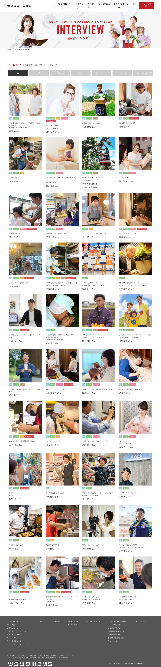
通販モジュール (12, 625)
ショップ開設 (147, 4)
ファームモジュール (14, 638)
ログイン (133, 4)
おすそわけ (77, 4)
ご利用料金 (89, 4)
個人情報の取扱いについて (117, 628)
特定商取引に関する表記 (116, 634)
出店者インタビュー (119, 4)
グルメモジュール (13, 631)
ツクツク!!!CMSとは (61, 4)
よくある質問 (72, 621)
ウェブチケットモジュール (16, 628)
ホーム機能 (11, 621)
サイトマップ (112, 638)
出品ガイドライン (114, 625)
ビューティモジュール (15, 634)
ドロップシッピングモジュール (18, 641)
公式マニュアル (140, 618)
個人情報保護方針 (114, 631)
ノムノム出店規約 (114, 621)
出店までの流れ (102, 4)
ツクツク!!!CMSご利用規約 (117, 618)
